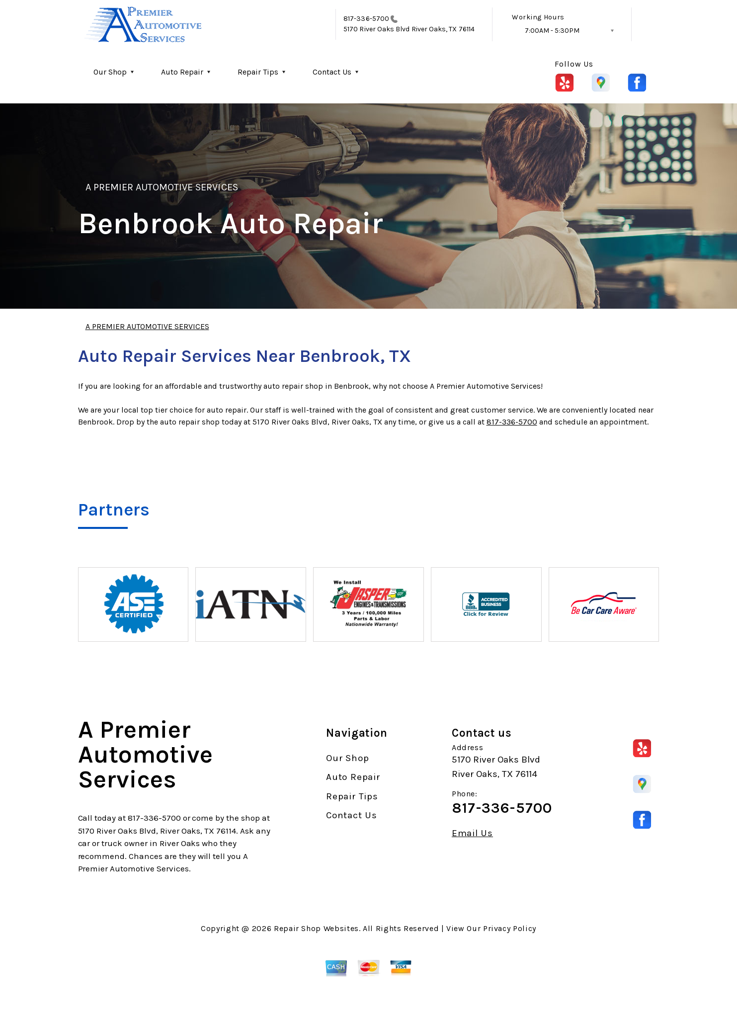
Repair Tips (258, 72)
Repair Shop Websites (316, 928)
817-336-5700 (366, 18)
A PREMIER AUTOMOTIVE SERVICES (161, 187)
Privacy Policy (509, 928)
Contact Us (332, 72)
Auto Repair (182, 72)
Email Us (472, 833)
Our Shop (110, 72)
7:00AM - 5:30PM (552, 30)
